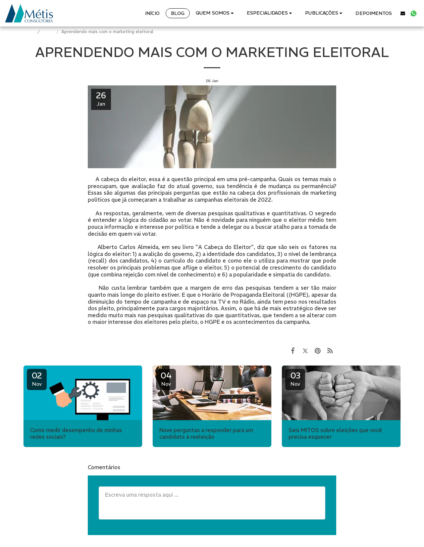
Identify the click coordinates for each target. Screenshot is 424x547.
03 (295, 378)
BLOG (48, 31)
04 (166, 378)
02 (37, 378)
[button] (215, 13)
